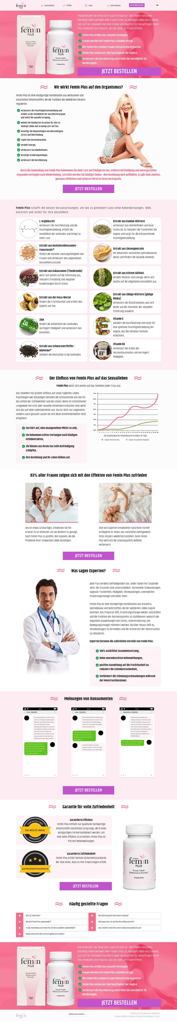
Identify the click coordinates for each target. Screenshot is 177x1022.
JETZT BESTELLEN (136, 5)
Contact (157, 1016)
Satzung (118, 1016)
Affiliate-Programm (128, 1016)
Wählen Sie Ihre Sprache (77, 1014)
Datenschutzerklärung (145, 1016)
